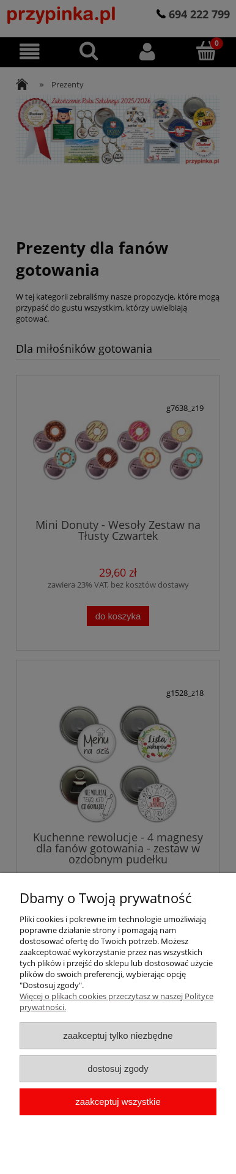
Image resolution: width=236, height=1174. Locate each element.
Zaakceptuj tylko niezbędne (117, 1035)
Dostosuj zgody (118, 1068)
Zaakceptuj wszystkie (117, 1101)
